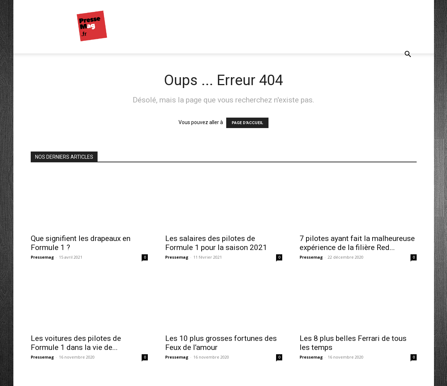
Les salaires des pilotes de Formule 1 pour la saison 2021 (216, 243)
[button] (408, 55)
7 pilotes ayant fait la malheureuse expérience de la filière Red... (357, 243)
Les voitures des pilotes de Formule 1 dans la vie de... (76, 343)
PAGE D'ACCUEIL (247, 122)
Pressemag (42, 257)
